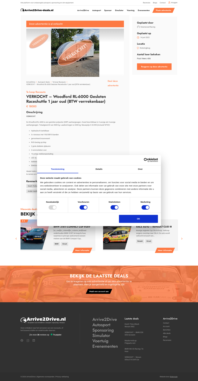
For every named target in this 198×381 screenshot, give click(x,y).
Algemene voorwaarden (45, 377)
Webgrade (173, 377)
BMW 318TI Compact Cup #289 (72, 226)
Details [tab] (99, 169)
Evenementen (105, 346)
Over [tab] (140, 169)
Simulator (101, 335)
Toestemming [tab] (57, 169)
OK (138, 219)
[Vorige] (16, 238)
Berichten (166, 330)
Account (166, 326)
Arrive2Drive (104, 319)
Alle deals (167, 333)
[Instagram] (28, 340)
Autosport (101, 325)
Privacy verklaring (62, 377)
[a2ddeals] (37, 10)
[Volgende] (181, 238)
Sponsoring (103, 330)
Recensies (167, 340)
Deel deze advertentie (113, 83)
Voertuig (100, 341)
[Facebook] (22, 340)
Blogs (165, 337)
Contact (166, 323)
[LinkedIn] (33, 340)
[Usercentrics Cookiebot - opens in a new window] (146, 160)
